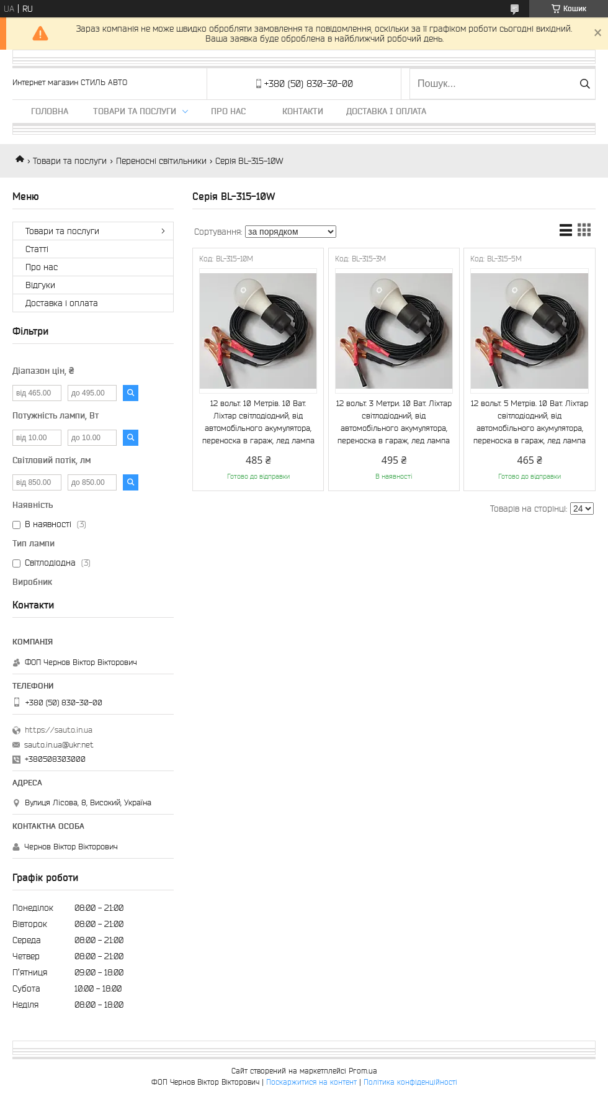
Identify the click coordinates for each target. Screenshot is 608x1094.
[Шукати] (585, 83)
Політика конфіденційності (410, 1082)
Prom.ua (363, 1071)
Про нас (228, 111)
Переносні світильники (161, 161)
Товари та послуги (134, 111)
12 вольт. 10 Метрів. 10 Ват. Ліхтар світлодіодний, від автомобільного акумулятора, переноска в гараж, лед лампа (258, 422)
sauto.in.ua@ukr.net (59, 744)
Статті (36, 249)
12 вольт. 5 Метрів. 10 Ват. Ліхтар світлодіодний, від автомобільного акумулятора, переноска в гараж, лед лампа (529, 422)
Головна (49, 111)
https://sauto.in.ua (58, 730)
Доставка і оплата (386, 111)
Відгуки (40, 285)
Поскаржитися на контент (311, 1082)
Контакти (302, 111)
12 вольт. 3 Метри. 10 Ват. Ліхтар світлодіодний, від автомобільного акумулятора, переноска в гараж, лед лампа (394, 422)
